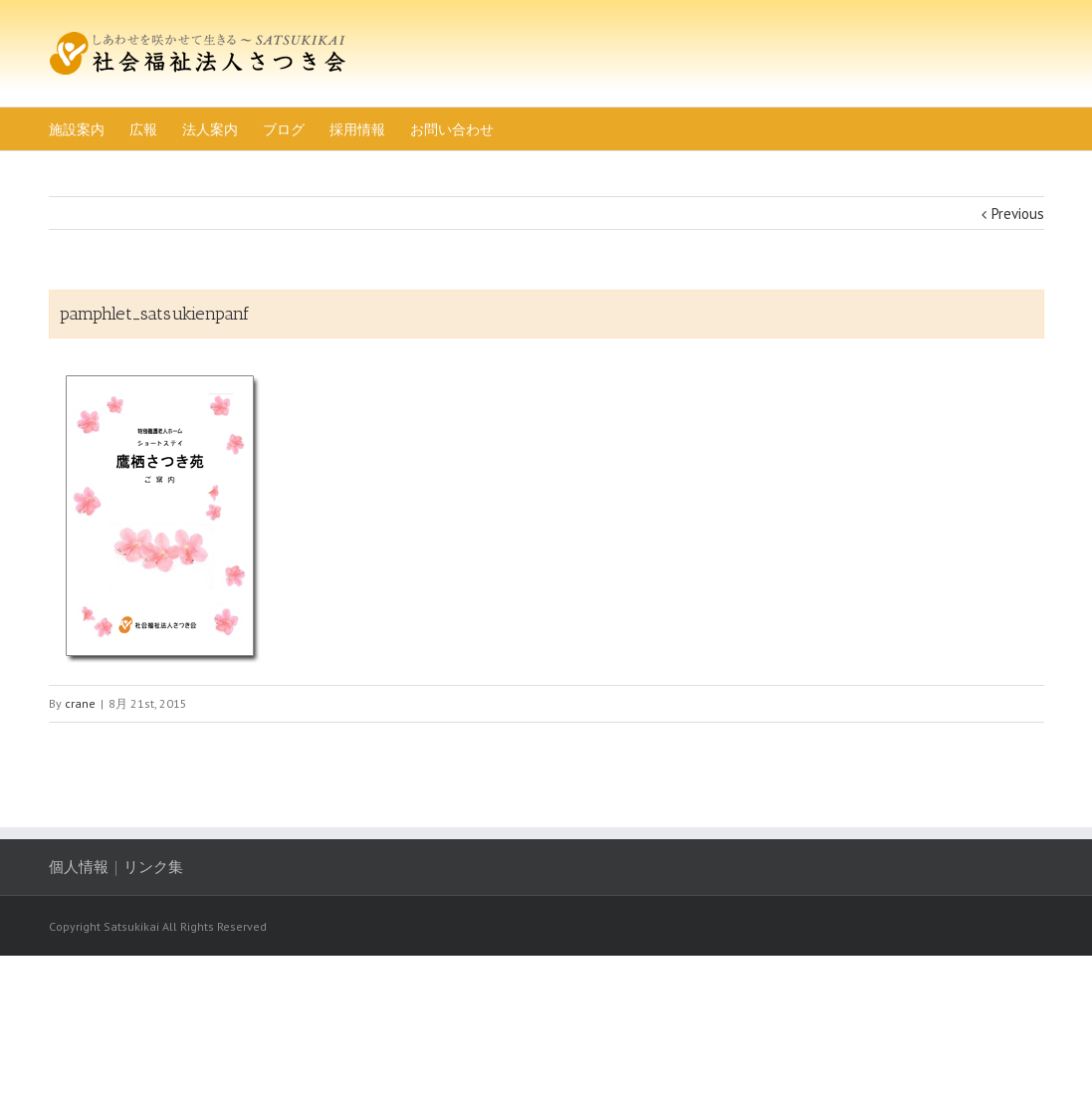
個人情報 (79, 866)
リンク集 (153, 866)
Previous (1017, 213)
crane (80, 703)
